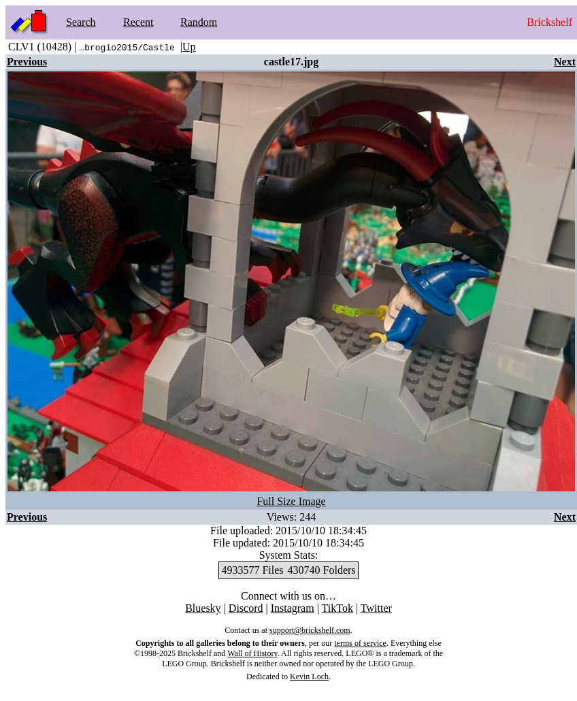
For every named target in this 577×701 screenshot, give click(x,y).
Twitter (376, 608)
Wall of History (252, 653)
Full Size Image (291, 501)
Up (189, 46)
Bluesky (202, 608)
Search (81, 22)
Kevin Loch (309, 676)
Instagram (292, 608)
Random (198, 22)
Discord (246, 608)
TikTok (337, 608)
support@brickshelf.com (309, 630)
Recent (138, 22)
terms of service (360, 643)
